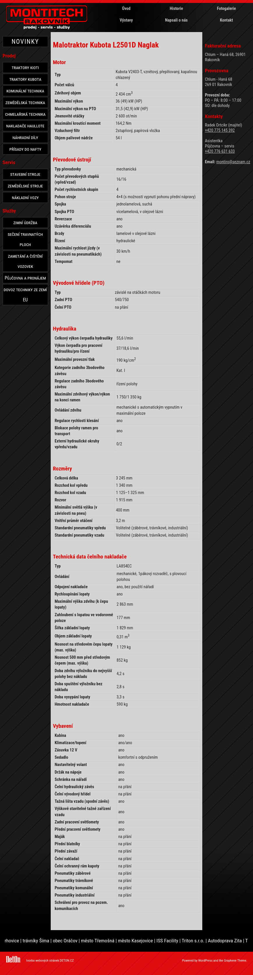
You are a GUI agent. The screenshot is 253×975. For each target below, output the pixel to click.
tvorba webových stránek (42, 960)
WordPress (205, 960)
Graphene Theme (235, 960)
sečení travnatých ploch (25, 239)
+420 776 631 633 (220, 151)
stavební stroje (25, 174)
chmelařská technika (25, 114)
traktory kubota (25, 79)
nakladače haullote (25, 126)
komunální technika (25, 91)
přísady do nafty (25, 149)
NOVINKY (25, 41)
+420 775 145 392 (220, 130)
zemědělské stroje (25, 186)
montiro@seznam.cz (233, 161)
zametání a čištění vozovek (25, 261)
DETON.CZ (67, 960)
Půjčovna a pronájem (25, 278)
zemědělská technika (25, 102)
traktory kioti (25, 67)
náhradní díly (25, 137)
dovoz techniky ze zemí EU (25, 295)
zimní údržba (25, 222)
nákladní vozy (25, 197)
